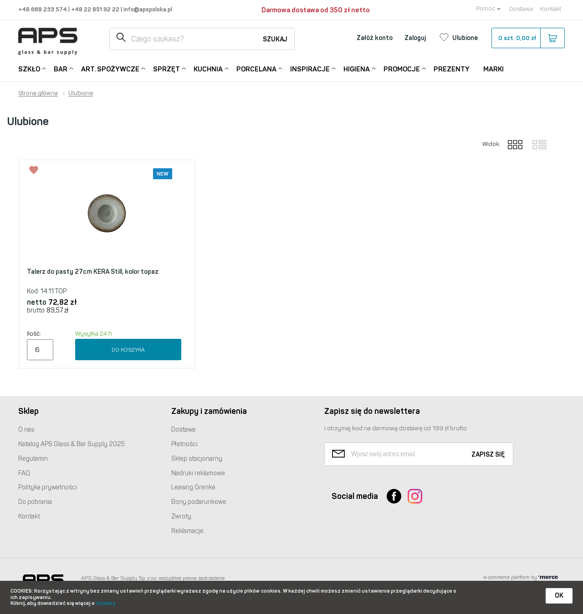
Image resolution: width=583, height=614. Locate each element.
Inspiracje (310, 68)
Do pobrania (35, 502)
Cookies (106, 603)
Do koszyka (128, 350)
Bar (60, 68)
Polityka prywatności (47, 487)
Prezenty (452, 69)
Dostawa (521, 8)
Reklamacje (187, 531)
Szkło (29, 68)
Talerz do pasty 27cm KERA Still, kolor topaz (93, 272)
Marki (493, 69)
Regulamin (33, 459)
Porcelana (256, 68)
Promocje (402, 68)
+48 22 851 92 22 (96, 9)
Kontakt (550, 8)
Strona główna (38, 93)
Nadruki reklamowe (198, 473)
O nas (26, 429)
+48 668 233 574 (43, 9)
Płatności (184, 444)
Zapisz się (488, 454)
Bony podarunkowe (198, 502)
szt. (527, 38)
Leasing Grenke (193, 487)
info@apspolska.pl (147, 9)
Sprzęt (166, 68)
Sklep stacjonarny (196, 459)
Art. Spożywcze (110, 68)
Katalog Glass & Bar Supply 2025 (71, 444)
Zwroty (181, 516)
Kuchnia (208, 68)
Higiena (356, 68)
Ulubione (80, 93)
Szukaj (275, 39)
